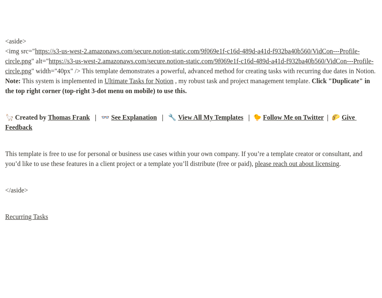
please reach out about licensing (297, 163)
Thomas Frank (69, 117)
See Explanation (134, 117)
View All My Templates (210, 117)
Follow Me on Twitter (293, 117)
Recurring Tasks (26, 216)
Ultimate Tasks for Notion (138, 80)
